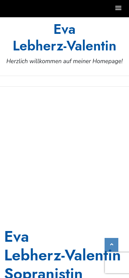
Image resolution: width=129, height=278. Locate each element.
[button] (119, 8)
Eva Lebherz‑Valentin (65, 37)
